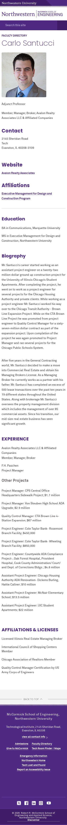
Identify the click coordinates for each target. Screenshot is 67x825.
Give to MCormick (17, 748)
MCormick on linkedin (33, 803)
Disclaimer (34, 820)
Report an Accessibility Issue (33, 769)
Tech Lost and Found (33, 765)
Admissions (21, 744)
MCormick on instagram (41, 803)
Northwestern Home (33, 760)
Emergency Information (33, 756)
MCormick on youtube (48, 803)
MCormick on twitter (18, 803)
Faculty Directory (42, 744)
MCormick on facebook (26, 803)
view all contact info (33, 737)
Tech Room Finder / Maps (46, 748)
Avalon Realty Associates (18, 173)
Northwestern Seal (34, 785)
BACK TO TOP (31, 699)
